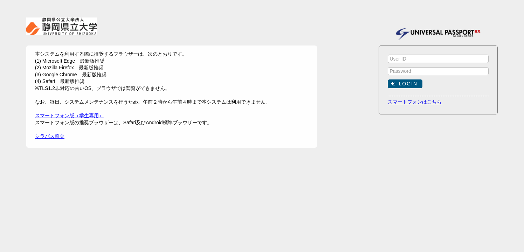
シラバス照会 (49, 136)
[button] (405, 83)
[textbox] (438, 59)
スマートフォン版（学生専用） (69, 115)
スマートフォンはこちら (415, 102)
